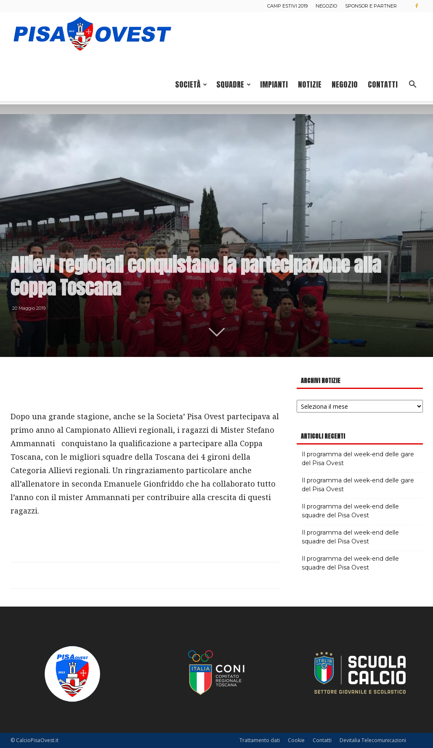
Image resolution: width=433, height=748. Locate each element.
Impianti (274, 84)
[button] (413, 85)
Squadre (233, 84)
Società (191, 84)
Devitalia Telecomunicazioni (373, 740)
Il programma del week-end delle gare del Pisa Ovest (358, 458)
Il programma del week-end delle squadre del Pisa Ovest (350, 511)
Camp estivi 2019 (287, 6)
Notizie (309, 84)
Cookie (296, 740)
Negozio (326, 6)
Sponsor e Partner (371, 6)
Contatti (383, 84)
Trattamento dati (259, 740)
